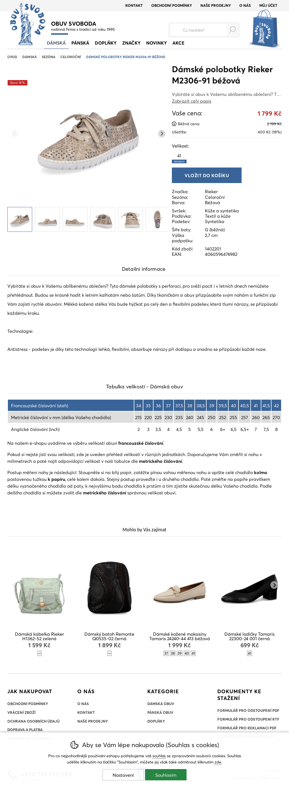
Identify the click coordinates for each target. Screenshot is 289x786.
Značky (131, 43)
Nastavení (123, 775)
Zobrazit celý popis (191, 101)
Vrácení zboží (21, 712)
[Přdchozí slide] (15, 134)
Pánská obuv (160, 712)
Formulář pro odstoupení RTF (248, 719)
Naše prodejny (215, 5)
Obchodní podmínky (171, 5)
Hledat (232, 29)
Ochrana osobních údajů (33, 721)
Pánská (80, 43)
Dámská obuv (160, 703)
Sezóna (48, 56)
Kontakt (134, 5)
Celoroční (70, 56)
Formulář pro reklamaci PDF (247, 727)
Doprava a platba (25, 729)
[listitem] (19, 219)
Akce (178, 43)
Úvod (12, 56)
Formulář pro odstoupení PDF (248, 710)
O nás (245, 5)
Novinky (156, 43)
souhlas (159, 755)
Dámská (29, 56)
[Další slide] (162, 134)
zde (217, 762)
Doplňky (106, 43)
